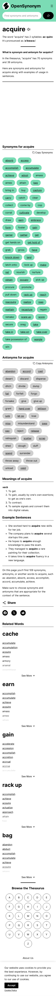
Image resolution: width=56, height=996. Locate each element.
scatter (28, 438)
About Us (28, 957)
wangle (38, 339)
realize (27, 302)
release (35, 430)
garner (9, 234)
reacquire (10, 302)
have (34, 249)
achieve (9, 175)
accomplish (11, 167)
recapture (27, 309)
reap (40, 302)
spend (8, 453)
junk (7, 415)
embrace (36, 220)
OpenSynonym (26, 5)
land (29, 257)
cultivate (24, 212)
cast (40, 371)
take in (9, 331)
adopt (25, 175)
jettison (42, 408)
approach (7, 812)
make (43, 264)
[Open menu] (52, 6)
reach (43, 294)
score (41, 316)
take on (24, 331)
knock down (12, 257)
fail (7, 393)
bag (35, 182)
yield (23, 468)
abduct (6, 849)
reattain (9, 309)
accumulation (9, 647)
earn (21, 220)
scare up (26, 316)
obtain (9, 279)
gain (34, 227)
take (35, 324)
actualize (7, 807)
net (7, 272)
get (37, 234)
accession (8, 748)
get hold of (34, 242)
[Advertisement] (28, 113)
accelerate (8, 743)
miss (7, 423)
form (8, 227)
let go (20, 415)
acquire (6, 651)
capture (37, 190)
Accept (11, 987)
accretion (7, 757)
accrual (6, 761)
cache (10, 633)
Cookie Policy (10, 992)
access (25, 160)
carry (8, 197)
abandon (10, 371)
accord (27, 371)
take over (41, 331)
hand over (24, 408)
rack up (28, 294)
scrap (42, 438)
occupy (24, 279)
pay (7, 430)
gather (23, 234)
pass (44, 423)
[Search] (48, 15)
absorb (9, 160)
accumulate (32, 167)
